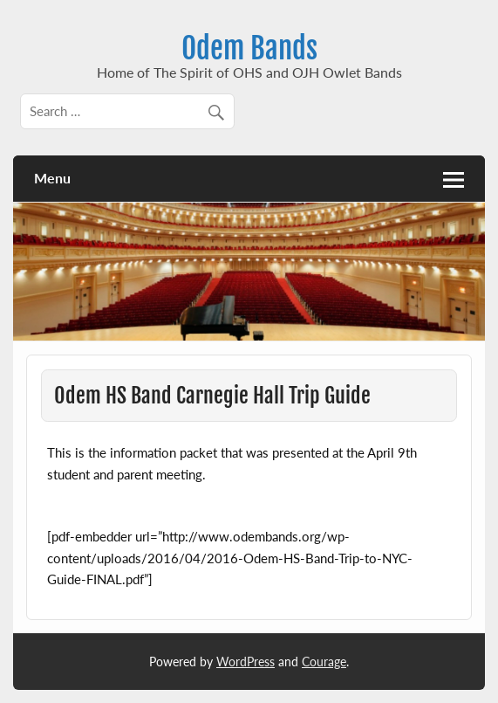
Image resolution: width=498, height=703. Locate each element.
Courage (324, 661)
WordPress (245, 661)
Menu (52, 177)
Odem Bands (249, 48)
